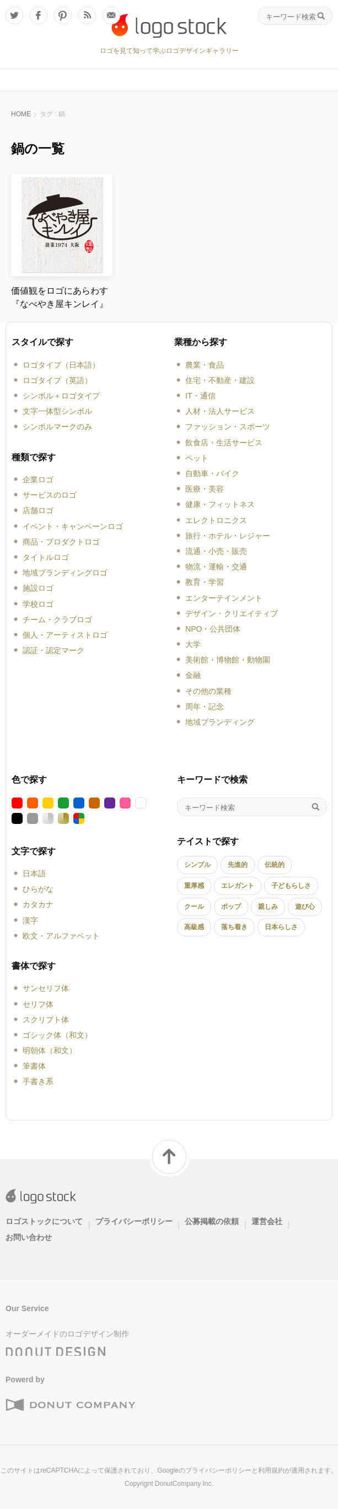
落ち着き (234, 927)
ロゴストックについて (44, 1221)
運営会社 (266, 1221)
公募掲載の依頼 (212, 1221)
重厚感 (194, 886)
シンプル (197, 865)
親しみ (268, 906)
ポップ (231, 906)
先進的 (238, 865)
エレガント (237, 886)
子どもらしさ (291, 886)
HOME (21, 114)
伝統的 (275, 865)
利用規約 (271, 1470)
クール (194, 906)
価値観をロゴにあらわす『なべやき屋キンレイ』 (59, 297)
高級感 (194, 927)
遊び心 (305, 906)
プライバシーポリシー (134, 1221)
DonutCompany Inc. (184, 1484)
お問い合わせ (29, 1237)
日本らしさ (281, 927)
